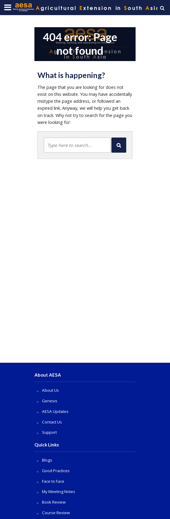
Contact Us (52, 422)
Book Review (54, 502)
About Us (50, 390)
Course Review (56, 512)
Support (49, 432)
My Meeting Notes (58, 491)
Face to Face (53, 481)
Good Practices (56, 470)
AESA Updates (55, 411)
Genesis (49, 401)
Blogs (47, 460)
